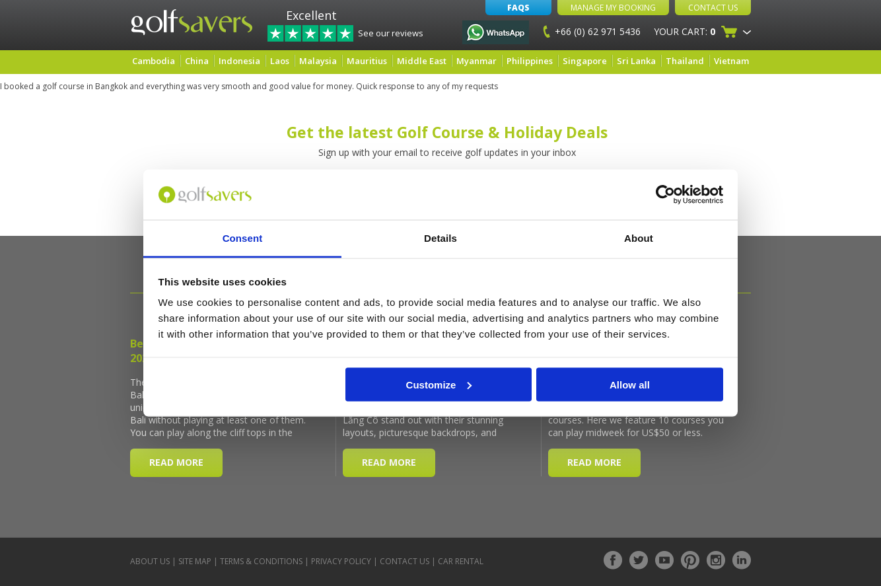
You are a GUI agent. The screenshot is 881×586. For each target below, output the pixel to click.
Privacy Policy (341, 561)
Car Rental (460, 561)
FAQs (518, 7)
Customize (439, 384)
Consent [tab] (243, 238)
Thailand (685, 61)
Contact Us (713, 7)
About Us (150, 561)
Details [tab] (440, 238)
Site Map (194, 561)
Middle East (421, 61)
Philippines (530, 61)
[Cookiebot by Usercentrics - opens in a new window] (665, 195)
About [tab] (638, 238)
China (197, 61)
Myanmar (476, 61)
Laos (279, 61)
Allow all (630, 384)
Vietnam (731, 61)
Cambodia (153, 61)
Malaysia (318, 61)
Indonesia (239, 61)
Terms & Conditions (261, 561)
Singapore (585, 61)
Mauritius (367, 61)
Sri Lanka (636, 61)
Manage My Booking (613, 7)
